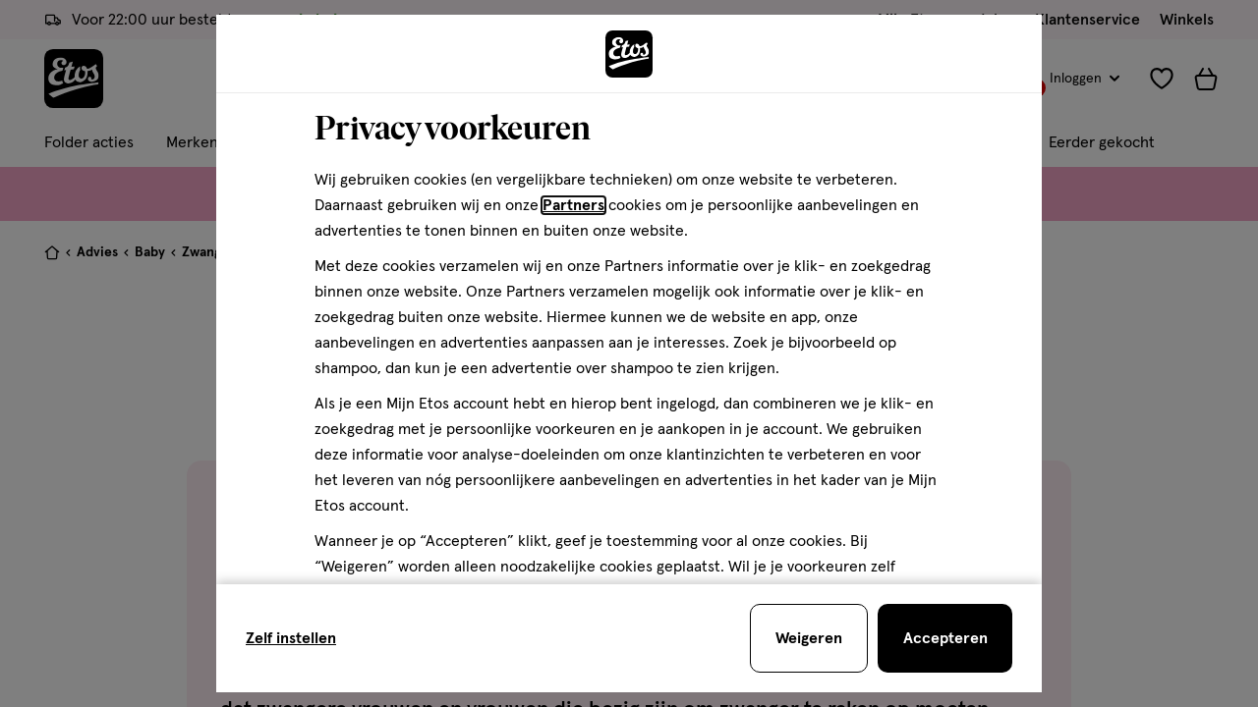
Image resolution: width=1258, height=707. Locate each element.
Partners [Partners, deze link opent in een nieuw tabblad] (573, 205)
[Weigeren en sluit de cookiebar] (809, 638)
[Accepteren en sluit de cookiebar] (945, 638)
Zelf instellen (291, 638)
